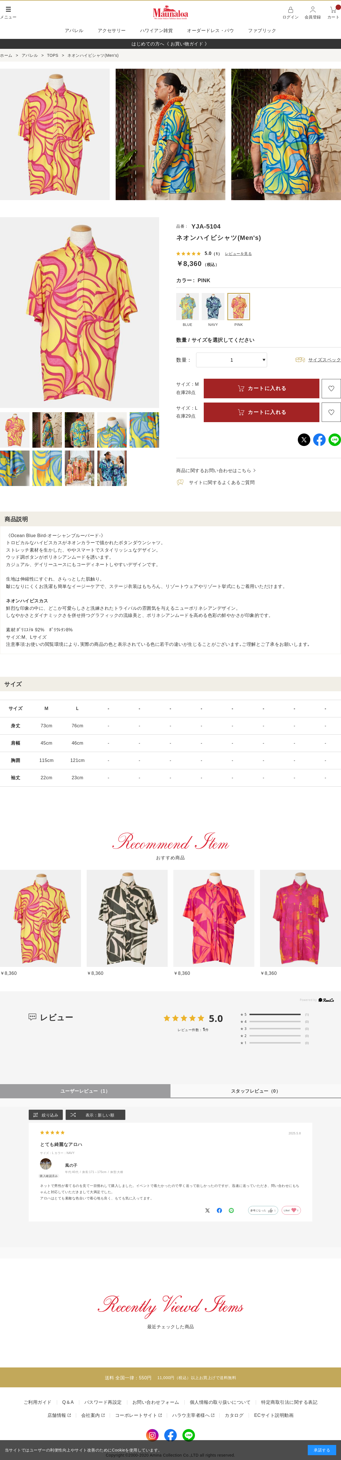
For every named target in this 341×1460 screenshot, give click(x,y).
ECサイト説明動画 (274, 1415)
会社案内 (90, 1415)
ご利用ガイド (38, 1402)
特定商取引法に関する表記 (289, 1402)
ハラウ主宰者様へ (191, 1415)
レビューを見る (239, 253)
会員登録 (313, 17)
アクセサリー (112, 30)
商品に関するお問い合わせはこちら (213, 470)
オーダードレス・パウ (210, 30)
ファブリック (262, 30)
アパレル (74, 30)
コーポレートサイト (136, 1415)
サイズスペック (324, 359)
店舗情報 (56, 1415)
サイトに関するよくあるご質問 (222, 482)
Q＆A (68, 1402)
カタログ (234, 1415)
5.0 (216, 1018)
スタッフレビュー (255, 1091)
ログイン (290, 17)
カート (334, 12)
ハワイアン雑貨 (156, 30)
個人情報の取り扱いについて (220, 1402)
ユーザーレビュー (85, 1091)
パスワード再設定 (103, 1402)
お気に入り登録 (331, 388)
